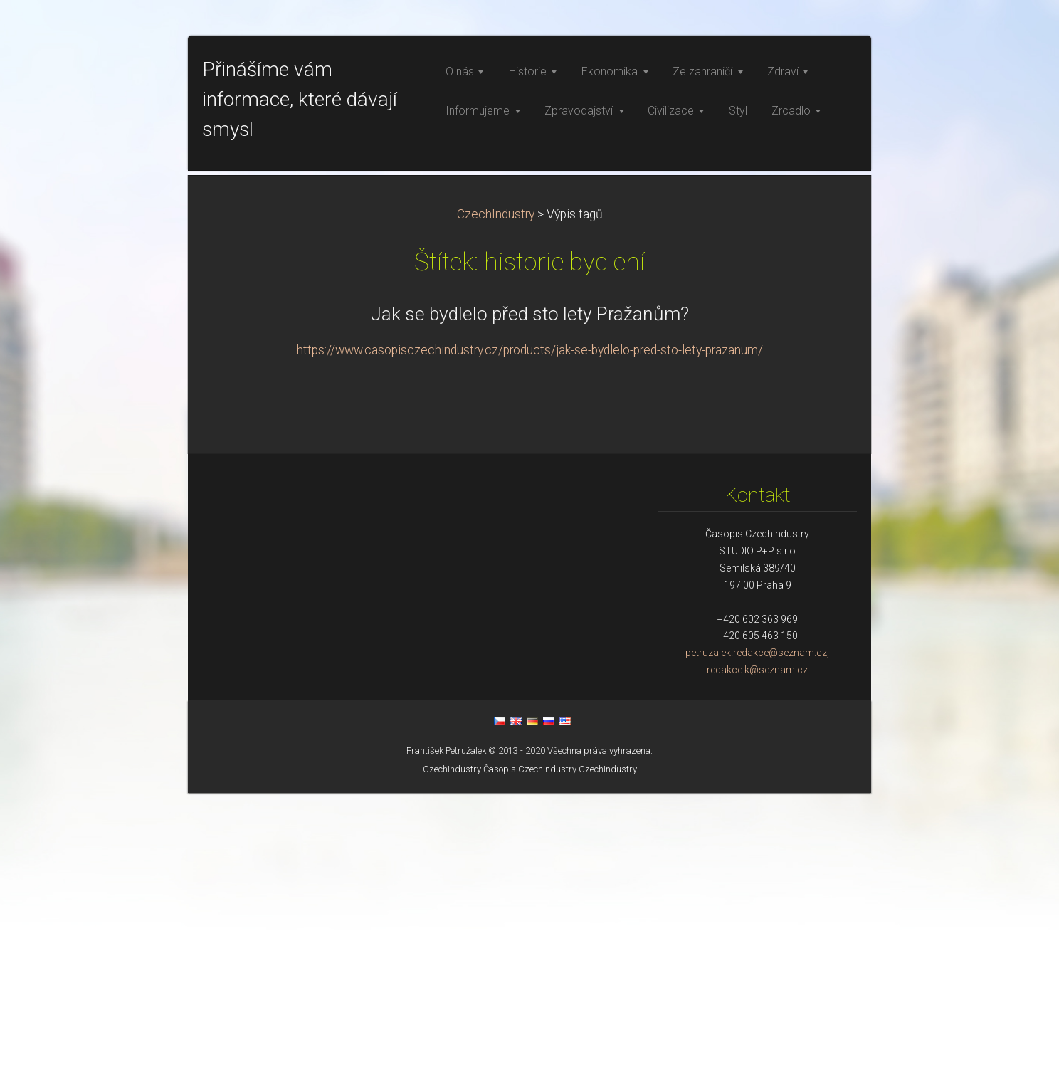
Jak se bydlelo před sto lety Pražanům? (530, 590)
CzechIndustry (495, 490)
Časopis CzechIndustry (529, 1045)
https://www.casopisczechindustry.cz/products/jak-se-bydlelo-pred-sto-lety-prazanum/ (530, 626)
